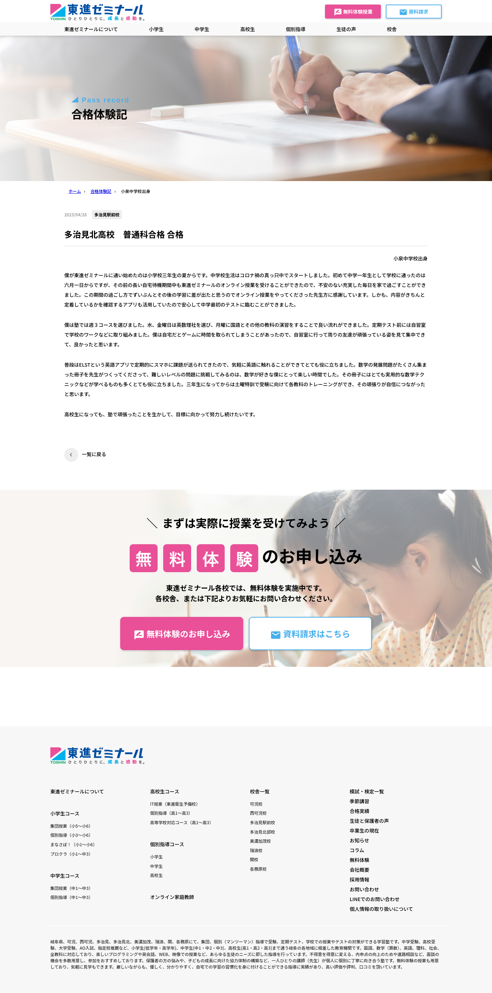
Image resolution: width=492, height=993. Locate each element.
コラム (357, 850)
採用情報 (359, 879)
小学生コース (64, 813)
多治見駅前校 (262, 822)
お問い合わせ (364, 889)
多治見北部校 (262, 832)
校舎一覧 (259, 791)
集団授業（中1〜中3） (71, 888)
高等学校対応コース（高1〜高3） (182, 822)
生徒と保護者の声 (369, 820)
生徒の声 (346, 29)
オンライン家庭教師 (172, 896)
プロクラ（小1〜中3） (71, 854)
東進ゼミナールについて (91, 29)
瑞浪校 (256, 850)
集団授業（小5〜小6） (71, 826)
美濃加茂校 (260, 841)
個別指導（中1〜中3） (71, 897)
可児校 (256, 804)
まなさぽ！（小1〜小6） (73, 844)
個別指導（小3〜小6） (71, 835)
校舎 (392, 29)
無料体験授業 (353, 12)
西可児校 (258, 813)
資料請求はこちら (310, 633)
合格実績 (359, 810)
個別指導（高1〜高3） (171, 813)
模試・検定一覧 (367, 791)
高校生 (156, 875)
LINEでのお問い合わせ (375, 898)
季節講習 (359, 801)
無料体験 (359, 859)
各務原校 (258, 869)
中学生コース (64, 875)
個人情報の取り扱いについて (381, 908)
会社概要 (359, 869)
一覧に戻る (94, 454)
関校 (254, 859)
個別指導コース (167, 844)
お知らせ (359, 840)
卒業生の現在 (364, 830)
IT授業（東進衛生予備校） (175, 804)
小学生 (156, 856)
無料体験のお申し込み (181, 633)
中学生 (156, 866)
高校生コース (164, 791)
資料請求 (413, 12)
